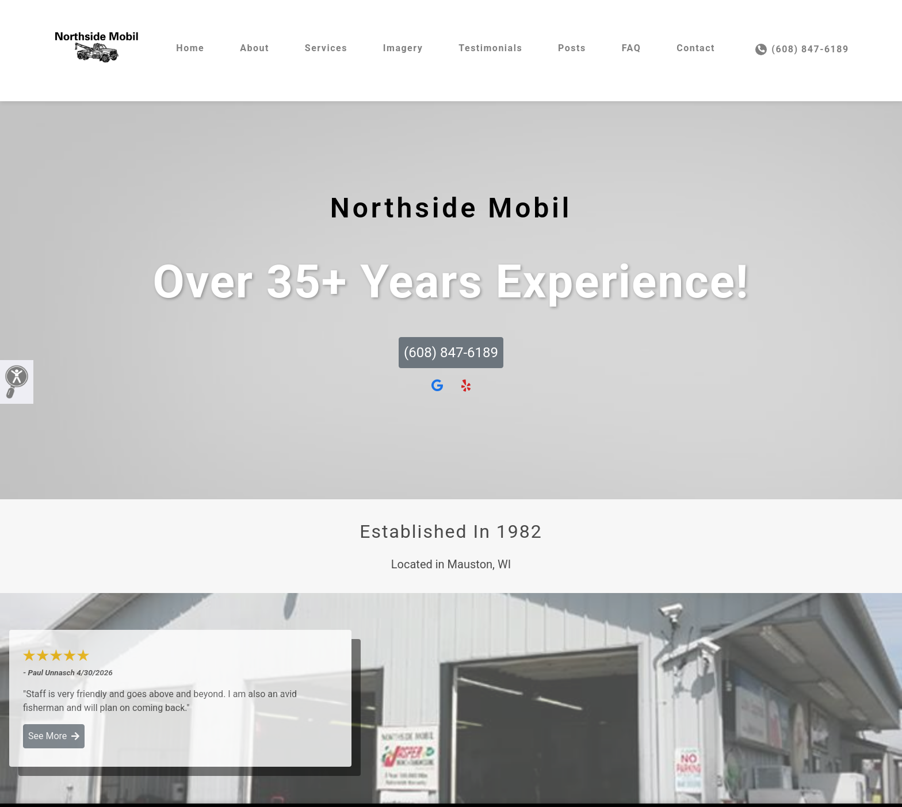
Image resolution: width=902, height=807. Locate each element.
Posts (572, 48)
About (254, 48)
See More (53, 735)
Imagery (403, 48)
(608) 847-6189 (802, 49)
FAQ (631, 48)
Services (326, 48)
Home (190, 48)
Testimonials (490, 48)
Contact (695, 48)
